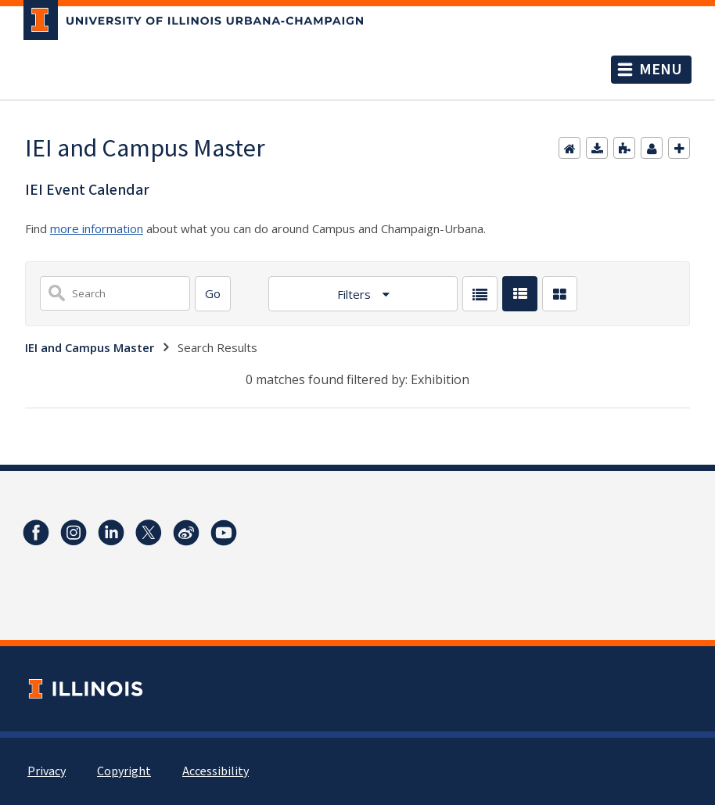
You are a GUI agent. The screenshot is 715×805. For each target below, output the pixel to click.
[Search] (213, 293)
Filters (355, 294)
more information (96, 228)
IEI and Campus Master (89, 347)
